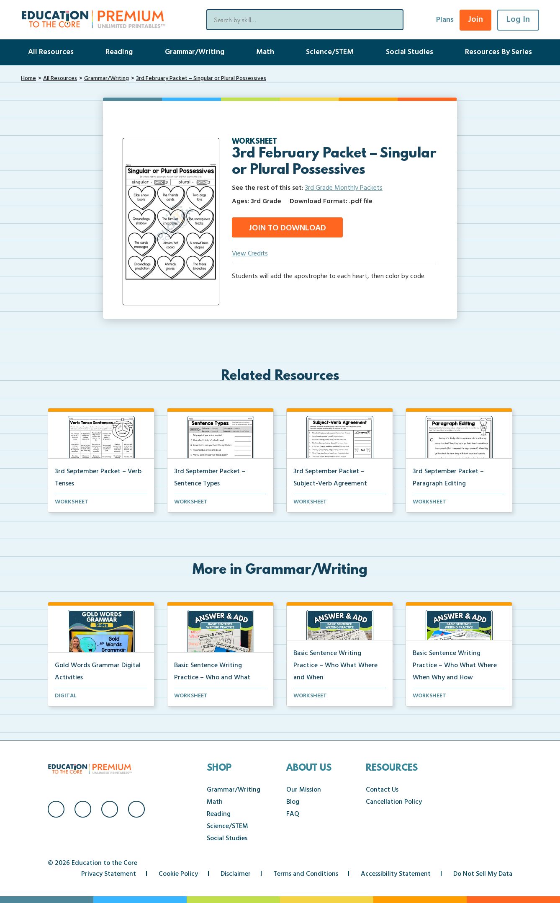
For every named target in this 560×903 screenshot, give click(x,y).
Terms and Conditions (305, 874)
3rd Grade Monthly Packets (344, 188)
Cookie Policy (178, 874)
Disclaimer (236, 874)
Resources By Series (498, 52)
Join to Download (287, 228)
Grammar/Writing (194, 52)
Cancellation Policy (394, 802)
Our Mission (303, 789)
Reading (119, 52)
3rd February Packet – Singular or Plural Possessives (201, 78)
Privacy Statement (108, 874)
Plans (445, 20)
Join (475, 19)
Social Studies (409, 52)
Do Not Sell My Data (482, 874)
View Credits (250, 253)
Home (28, 78)
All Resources (51, 52)
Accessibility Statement (396, 874)
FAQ (292, 814)
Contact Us (382, 789)
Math (265, 52)
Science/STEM (330, 52)
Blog (292, 802)
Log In (518, 19)
